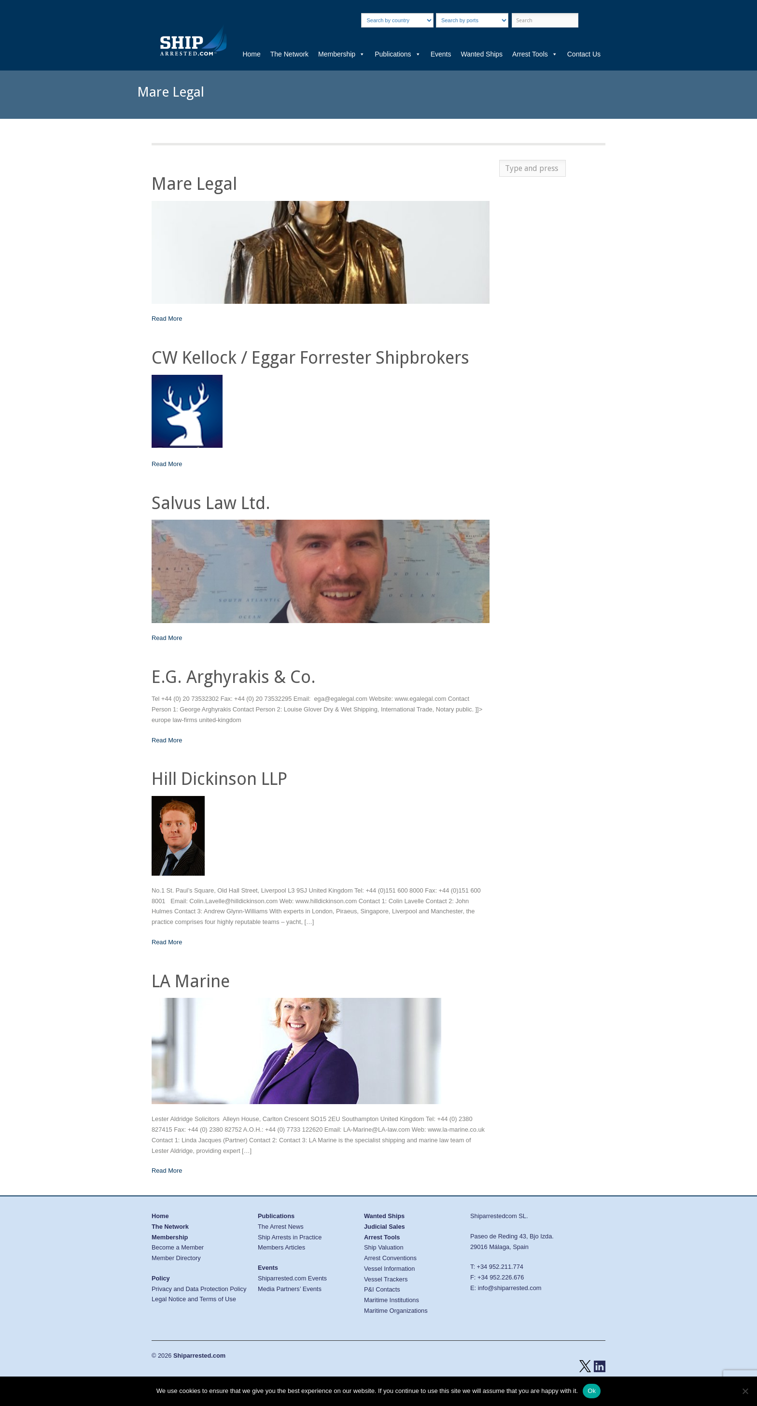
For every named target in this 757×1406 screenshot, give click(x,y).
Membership (341, 54)
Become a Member (178, 1247)
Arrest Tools (535, 54)
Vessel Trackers (385, 1279)
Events (441, 54)
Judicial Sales (384, 1226)
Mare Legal (194, 183)
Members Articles (281, 1247)
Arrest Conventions (390, 1258)
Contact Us (584, 54)
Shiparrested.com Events (292, 1278)
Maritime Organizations (396, 1310)
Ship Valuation (384, 1247)
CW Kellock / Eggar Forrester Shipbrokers (310, 357)
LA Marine (191, 981)
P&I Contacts (382, 1289)
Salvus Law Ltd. (211, 503)
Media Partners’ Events (290, 1288)
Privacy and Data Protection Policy (199, 1288)
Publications (398, 54)
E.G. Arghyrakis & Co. (234, 677)
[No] (745, 1391)
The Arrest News (281, 1226)
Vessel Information (389, 1268)
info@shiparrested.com (510, 1288)
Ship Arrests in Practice (290, 1237)
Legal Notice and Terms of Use (194, 1299)
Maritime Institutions (391, 1300)
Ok (592, 1390)
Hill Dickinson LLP (219, 778)
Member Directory (176, 1258)
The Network (289, 54)
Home (251, 54)
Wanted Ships (482, 54)
